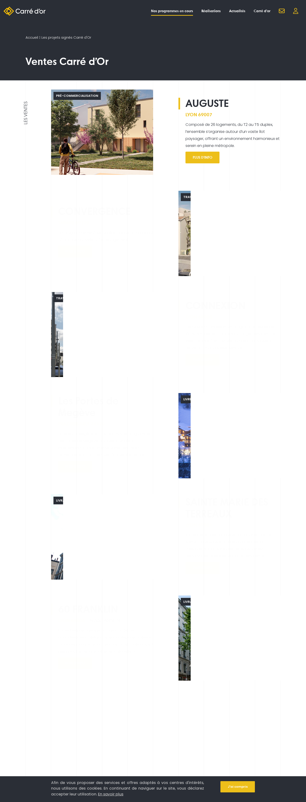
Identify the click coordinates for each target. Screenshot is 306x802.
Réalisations (211, 11)
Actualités (237, 11)
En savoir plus (110, 794)
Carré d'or (262, 11)
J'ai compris (238, 786)
